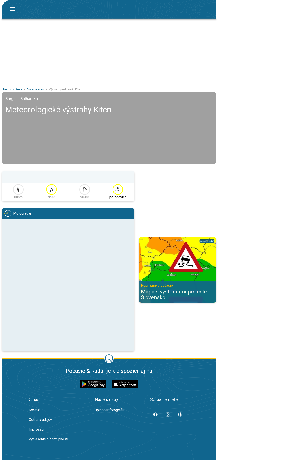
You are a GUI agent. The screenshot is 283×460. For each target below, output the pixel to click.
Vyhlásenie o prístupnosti (48, 439)
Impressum (37, 429)
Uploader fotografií (109, 410)
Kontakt (34, 410)
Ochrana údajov (40, 420)
